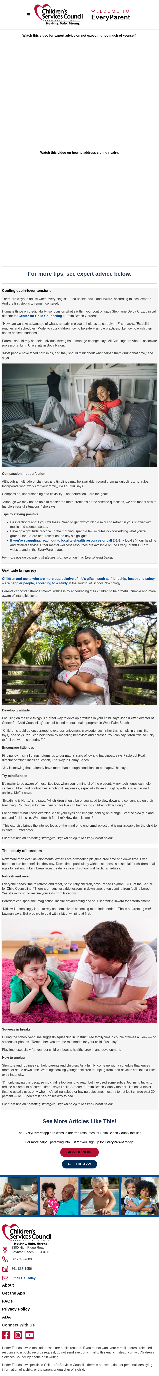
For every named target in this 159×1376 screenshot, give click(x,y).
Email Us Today (23, 1278)
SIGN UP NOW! (79, 1152)
